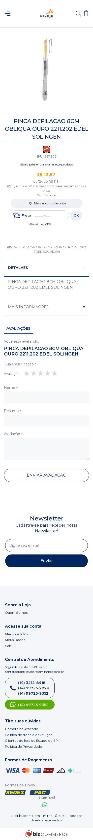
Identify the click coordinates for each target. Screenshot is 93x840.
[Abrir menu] (10, 14)
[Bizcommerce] (46, 834)
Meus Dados (15, 640)
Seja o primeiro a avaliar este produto (46, 164)
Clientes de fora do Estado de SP (31, 741)
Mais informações (28, 306)
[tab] (46, 268)
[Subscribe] (46, 560)
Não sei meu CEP (40, 224)
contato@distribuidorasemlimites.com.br (34, 672)
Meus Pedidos (16, 634)
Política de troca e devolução (29, 735)
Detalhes (18, 267)
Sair (8, 646)
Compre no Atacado (21, 729)
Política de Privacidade (23, 746)
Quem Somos (16, 612)
